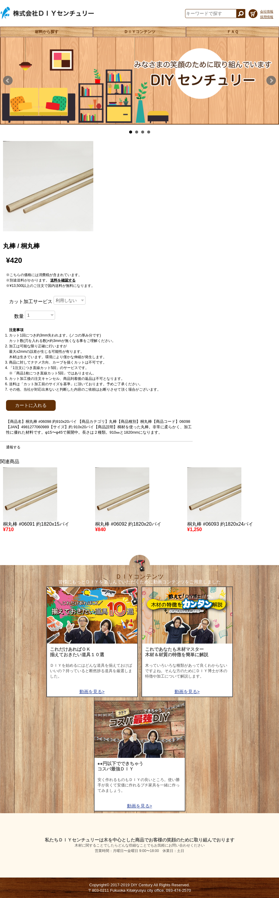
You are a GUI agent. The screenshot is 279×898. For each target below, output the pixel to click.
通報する (13, 447)
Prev (8, 80)
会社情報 (266, 11)
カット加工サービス (30, 301)
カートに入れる (31, 405)
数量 (19, 316)
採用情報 (266, 17)
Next (271, 80)
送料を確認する (63, 280)
